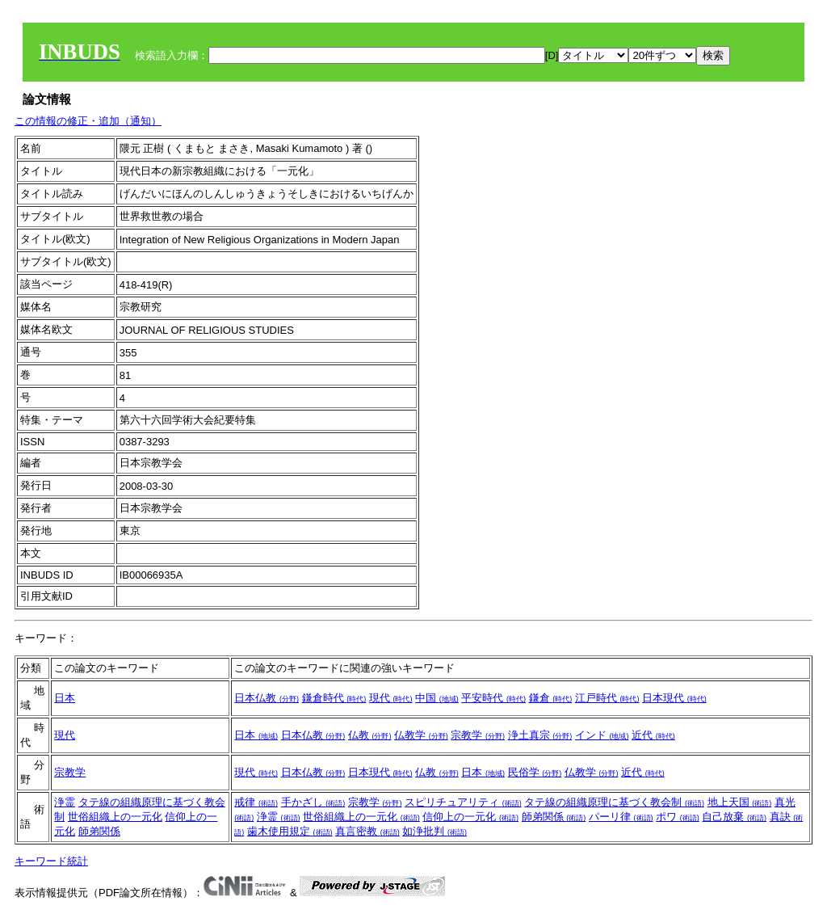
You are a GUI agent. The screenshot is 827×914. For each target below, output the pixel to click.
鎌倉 (551, 698)
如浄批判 (434, 831)
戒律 (256, 802)
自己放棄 (734, 817)
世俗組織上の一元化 (115, 817)
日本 (64, 698)
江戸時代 (607, 698)
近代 (653, 735)
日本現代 (674, 698)
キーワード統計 (51, 861)
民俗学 (535, 772)
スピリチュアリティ (463, 802)
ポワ (677, 817)
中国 (437, 698)
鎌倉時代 (334, 698)
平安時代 (493, 698)
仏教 (370, 735)
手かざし (313, 802)
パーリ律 (621, 817)
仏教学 (421, 735)
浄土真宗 (540, 735)
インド (602, 735)
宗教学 (478, 735)
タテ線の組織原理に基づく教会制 (614, 802)
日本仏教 (266, 698)
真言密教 (367, 831)
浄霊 (64, 802)
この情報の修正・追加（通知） (88, 121)
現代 (391, 698)
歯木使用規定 (290, 831)
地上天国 (739, 802)
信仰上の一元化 (470, 817)
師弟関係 (99, 831)
